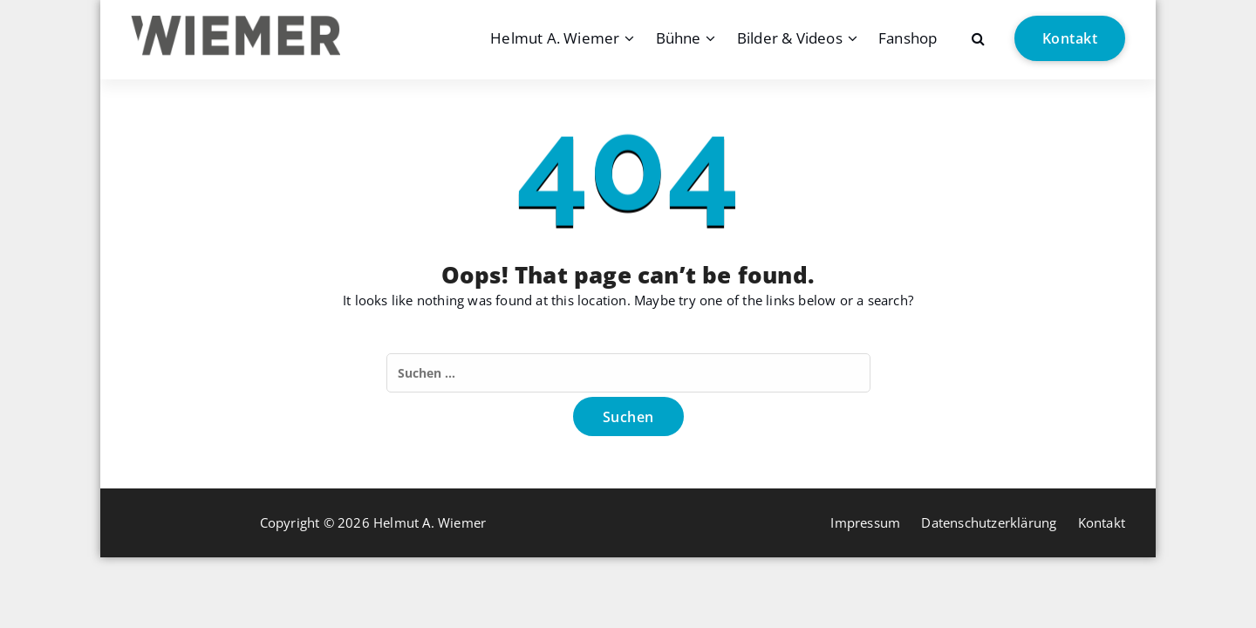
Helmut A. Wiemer (554, 38)
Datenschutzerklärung (988, 522)
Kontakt (1070, 38)
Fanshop (907, 38)
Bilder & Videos (790, 38)
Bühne (678, 38)
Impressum (865, 522)
